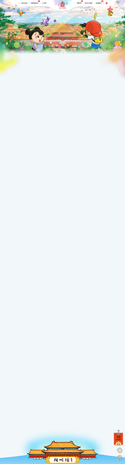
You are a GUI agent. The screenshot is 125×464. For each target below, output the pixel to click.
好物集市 (99, 3)
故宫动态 (24, 3)
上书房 (44, 3)
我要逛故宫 (34, 3)
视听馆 (79, 3)
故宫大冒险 (88, 3)
